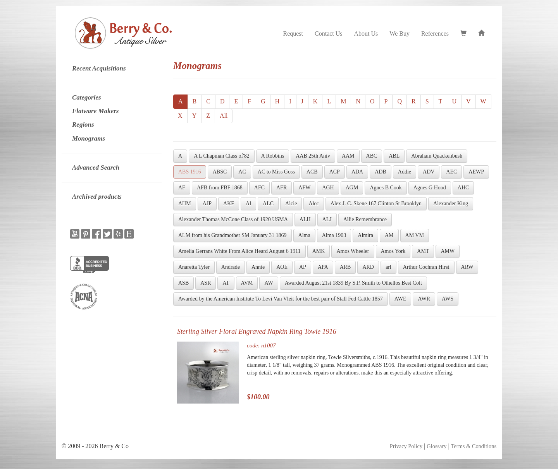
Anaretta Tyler (194, 267)
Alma (304, 235)
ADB (380, 172)
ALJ (327, 219)
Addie (404, 172)
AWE (400, 299)
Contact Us (329, 33)
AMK (318, 251)
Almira (365, 235)
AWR (424, 299)
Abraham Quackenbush (436, 156)
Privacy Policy (406, 446)
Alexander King (450, 203)
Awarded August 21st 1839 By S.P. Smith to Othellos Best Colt (353, 283)
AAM (348, 156)
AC (242, 172)
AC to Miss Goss (276, 172)
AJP (207, 203)
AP (302, 267)
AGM (352, 188)
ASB (183, 283)
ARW (467, 267)
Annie (258, 267)
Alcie (291, 203)
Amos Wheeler (352, 251)
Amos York (393, 251)
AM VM (414, 235)
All (223, 115)
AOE (282, 267)
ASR (205, 283)
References (435, 33)
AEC (451, 172)
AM (389, 235)
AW (268, 283)
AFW (304, 188)
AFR (281, 188)
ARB (345, 267)
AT (225, 283)
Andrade (230, 267)
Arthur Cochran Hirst (426, 267)
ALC (268, 203)
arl (388, 267)
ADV (428, 172)
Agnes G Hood (429, 188)
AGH (328, 188)
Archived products (97, 196)
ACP (334, 172)
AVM (247, 283)
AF (181, 188)
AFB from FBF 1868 (220, 188)
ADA (357, 172)
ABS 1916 (189, 172)
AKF (228, 203)
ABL (394, 156)
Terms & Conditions (473, 446)
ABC (371, 156)
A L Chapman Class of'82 (222, 156)
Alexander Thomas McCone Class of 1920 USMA (233, 219)
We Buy (399, 33)
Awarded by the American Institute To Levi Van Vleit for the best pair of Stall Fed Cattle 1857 (280, 299)
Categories (86, 97)
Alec (313, 203)
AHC (463, 188)
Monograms (88, 138)
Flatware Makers (95, 111)
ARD (368, 267)
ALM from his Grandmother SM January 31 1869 (232, 235)
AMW (448, 251)
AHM (184, 203)
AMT (423, 251)
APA (323, 267)
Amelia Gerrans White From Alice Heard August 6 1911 (239, 251)
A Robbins (272, 156)
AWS (447, 299)
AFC (259, 188)
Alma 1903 (334, 235)
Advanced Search (95, 167)
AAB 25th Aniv (313, 156)
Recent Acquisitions (99, 68)
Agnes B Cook (385, 188)
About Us (366, 33)
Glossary (436, 446)
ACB (312, 172)
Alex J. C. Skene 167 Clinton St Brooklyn (376, 203)
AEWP (476, 172)
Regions (83, 124)
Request (293, 33)
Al (248, 203)
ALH (305, 219)
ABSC (220, 172)
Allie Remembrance (365, 219)
